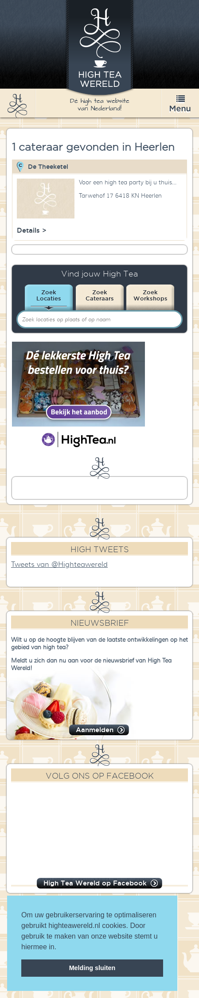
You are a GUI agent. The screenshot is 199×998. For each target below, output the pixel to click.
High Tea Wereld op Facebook (95, 883)
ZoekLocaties (48, 295)
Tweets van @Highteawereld (59, 564)
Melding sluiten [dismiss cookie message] (92, 967)
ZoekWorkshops (150, 295)
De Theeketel (48, 166)
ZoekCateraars (100, 295)
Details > (32, 230)
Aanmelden (94, 729)
